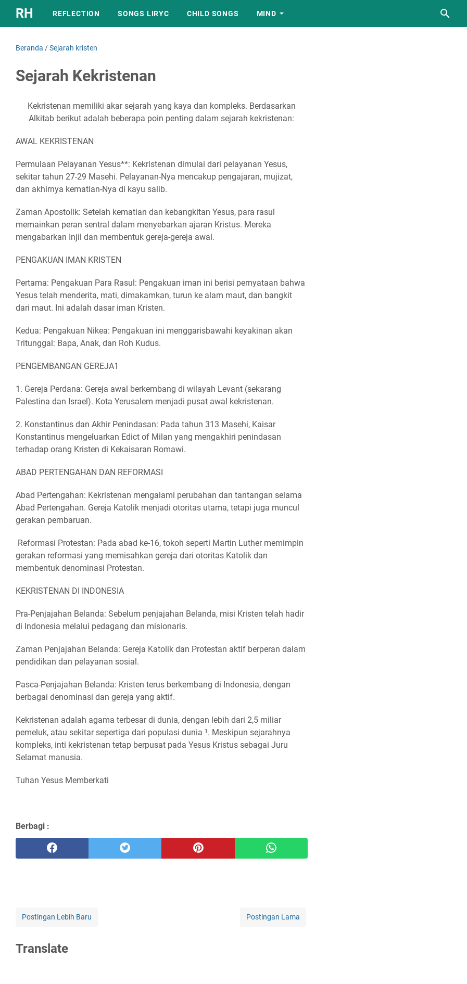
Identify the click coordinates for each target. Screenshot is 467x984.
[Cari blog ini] (445, 13)
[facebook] (52, 848)
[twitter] (125, 848)
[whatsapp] (271, 848)
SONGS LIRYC (143, 13)
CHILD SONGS (213, 13)
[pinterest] (197, 848)
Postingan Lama (273, 917)
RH (24, 13)
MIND (266, 13)
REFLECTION (76, 13)
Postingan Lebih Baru (57, 917)
